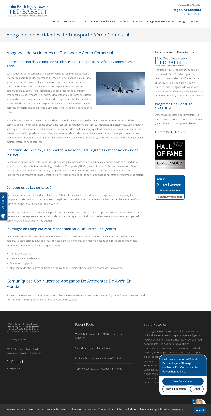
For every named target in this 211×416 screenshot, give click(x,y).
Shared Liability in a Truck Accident (94, 348)
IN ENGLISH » (191, 14)
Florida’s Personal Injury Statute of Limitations (100, 358)
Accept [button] (200, 410)
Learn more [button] (177, 409)
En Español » (13, 368)
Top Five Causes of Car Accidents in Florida (98, 368)
